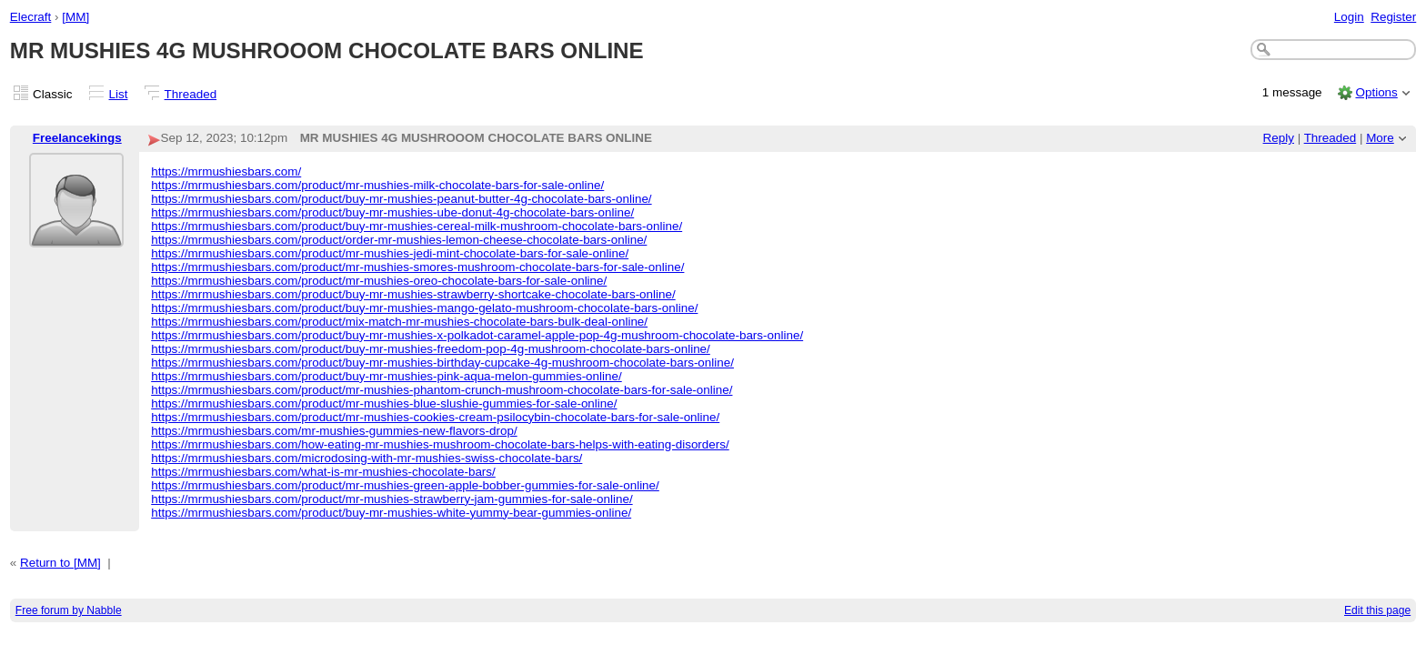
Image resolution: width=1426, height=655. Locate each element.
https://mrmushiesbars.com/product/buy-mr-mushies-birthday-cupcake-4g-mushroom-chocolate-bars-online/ (442, 362)
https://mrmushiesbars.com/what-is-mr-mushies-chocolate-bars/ (323, 472)
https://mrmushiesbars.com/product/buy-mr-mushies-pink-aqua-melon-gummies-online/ (386, 376)
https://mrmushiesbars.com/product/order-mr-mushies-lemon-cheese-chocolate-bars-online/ (399, 240)
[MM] (75, 17)
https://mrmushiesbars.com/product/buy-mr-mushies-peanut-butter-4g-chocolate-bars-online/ (401, 199)
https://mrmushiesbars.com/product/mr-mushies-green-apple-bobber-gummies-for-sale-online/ (405, 485)
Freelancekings (77, 138)
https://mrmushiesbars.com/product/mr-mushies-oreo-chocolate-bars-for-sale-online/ (379, 280)
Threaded (191, 94)
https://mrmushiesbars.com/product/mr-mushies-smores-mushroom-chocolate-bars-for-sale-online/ (417, 267)
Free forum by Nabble (68, 610)
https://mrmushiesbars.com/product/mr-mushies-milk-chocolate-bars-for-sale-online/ (377, 185)
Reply (1278, 138)
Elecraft (31, 17)
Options (1376, 92)
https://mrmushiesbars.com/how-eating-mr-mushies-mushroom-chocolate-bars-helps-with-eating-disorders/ (440, 444)
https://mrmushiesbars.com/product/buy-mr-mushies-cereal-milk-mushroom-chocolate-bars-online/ (416, 226)
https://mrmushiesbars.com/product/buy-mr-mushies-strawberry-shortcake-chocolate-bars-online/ (413, 294)
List (118, 94)
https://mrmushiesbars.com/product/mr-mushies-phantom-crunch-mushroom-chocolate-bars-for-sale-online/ (441, 390)
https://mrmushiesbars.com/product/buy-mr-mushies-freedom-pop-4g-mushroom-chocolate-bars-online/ (430, 349)
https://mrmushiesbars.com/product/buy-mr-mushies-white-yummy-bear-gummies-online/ (391, 512)
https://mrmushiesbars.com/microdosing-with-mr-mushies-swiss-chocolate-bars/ (366, 458)
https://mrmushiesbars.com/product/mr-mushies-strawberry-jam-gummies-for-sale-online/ (391, 499)
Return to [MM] (60, 562)
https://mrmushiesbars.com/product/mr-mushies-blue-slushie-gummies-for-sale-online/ (384, 403)
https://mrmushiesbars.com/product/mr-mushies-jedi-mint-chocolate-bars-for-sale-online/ (389, 253)
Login (1349, 17)
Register (1393, 17)
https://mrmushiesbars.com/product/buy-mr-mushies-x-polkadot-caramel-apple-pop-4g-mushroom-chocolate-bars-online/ (477, 335)
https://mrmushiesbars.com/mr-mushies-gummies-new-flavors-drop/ (334, 431)
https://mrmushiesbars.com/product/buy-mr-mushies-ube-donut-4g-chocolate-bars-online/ (392, 212)
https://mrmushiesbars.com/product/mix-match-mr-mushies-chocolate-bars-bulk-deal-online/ (399, 321)
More (1380, 138)
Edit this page (1377, 610)
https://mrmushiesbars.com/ (226, 171)
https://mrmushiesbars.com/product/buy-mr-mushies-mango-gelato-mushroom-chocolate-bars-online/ (424, 308)
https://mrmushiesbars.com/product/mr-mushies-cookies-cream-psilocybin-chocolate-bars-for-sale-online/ (435, 417)
